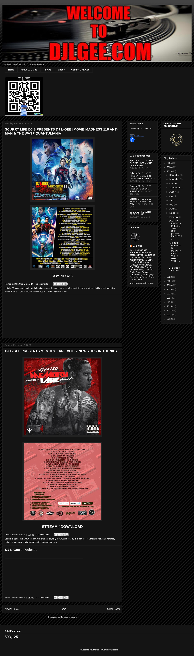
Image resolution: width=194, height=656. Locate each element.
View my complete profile (142, 283)
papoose (57, 291)
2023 (169, 171)
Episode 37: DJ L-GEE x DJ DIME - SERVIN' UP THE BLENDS (141, 163)
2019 (169, 289)
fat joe (48, 539)
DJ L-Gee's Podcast (21, 550)
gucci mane (106, 288)
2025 (169, 163)
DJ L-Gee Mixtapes (137, 136)
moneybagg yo (39, 291)
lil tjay (20, 291)
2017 (169, 298)
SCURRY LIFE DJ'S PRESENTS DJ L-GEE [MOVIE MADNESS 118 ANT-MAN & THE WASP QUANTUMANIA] (61, 131)
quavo (64, 291)
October (173, 183)
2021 (169, 281)
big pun (15, 539)
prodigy (26, 542)
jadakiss (66, 539)
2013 (169, 314)
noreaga (110, 539)
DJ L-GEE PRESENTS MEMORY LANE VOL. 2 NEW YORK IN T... (175, 253)
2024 (169, 167)
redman (33, 542)
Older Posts (113, 609)
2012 (169, 319)
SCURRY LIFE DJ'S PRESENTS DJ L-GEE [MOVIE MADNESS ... (175, 229)
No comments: (42, 284)
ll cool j (86, 539)
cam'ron (36, 539)
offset (49, 291)
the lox (41, 542)
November (174, 179)
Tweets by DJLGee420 (141, 128)
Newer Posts (11, 609)
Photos (47, 69)
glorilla (97, 288)
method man (95, 539)
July (171, 196)
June (172, 200)
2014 (169, 310)
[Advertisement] (62, 316)
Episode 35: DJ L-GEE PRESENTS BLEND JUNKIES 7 (140, 189)
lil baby (14, 291)
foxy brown (57, 539)
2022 (169, 277)
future (90, 288)
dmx (65, 288)
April (171, 208)
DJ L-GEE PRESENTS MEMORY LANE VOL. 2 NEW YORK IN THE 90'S (61, 351)
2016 (169, 302)
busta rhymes (26, 539)
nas (104, 539)
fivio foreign (81, 288)
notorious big (10, 542)
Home (11, 69)
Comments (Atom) (68, 617)
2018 (169, 293)
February (174, 217)
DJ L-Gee (137, 246)
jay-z (74, 539)
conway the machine (52, 288)
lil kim (79, 539)
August (173, 192)
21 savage (16, 288)
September (174, 187)
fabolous (71, 288)
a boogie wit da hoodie (32, 288)
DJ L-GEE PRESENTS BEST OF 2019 (141, 213)
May (171, 204)
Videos (61, 69)
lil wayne (28, 291)
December (174, 175)
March (172, 213)
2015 (169, 306)
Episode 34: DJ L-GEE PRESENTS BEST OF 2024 (140, 201)
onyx (20, 542)
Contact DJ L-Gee (80, 69)
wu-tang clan (51, 542)
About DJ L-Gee (29, 69)
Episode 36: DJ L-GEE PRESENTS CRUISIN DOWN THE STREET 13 (141, 176)
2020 (169, 285)
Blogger (114, 650)
